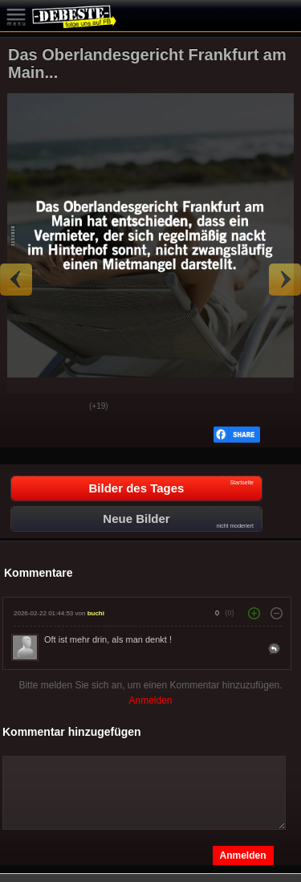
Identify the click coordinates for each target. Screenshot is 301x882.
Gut (25, 407)
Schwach (65, 407)
